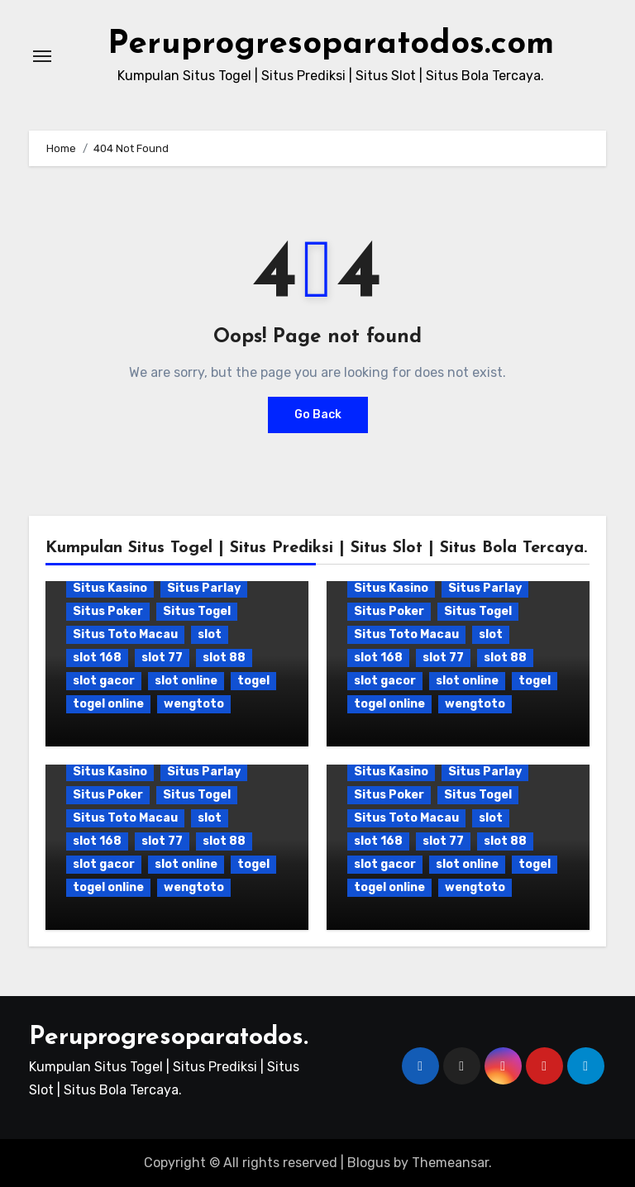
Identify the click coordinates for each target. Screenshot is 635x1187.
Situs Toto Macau (125, 634)
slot (210, 634)
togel (253, 681)
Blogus (368, 1162)
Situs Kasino (110, 588)
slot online (186, 681)
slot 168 (97, 658)
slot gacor (104, 681)
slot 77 (162, 658)
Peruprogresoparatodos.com (330, 44)
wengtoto (194, 704)
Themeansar (450, 1162)
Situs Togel (197, 611)
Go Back (317, 415)
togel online (108, 704)
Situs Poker (108, 611)
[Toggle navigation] (42, 56)
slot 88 (224, 658)
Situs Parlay (204, 588)
